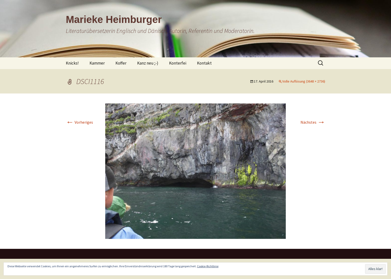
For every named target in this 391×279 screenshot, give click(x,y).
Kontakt (204, 63)
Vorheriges (79, 122)
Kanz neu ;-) (147, 63)
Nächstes (312, 122)
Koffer (120, 63)
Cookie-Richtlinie (207, 266)
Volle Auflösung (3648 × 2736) (303, 81)
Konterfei (177, 63)
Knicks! (72, 63)
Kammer (97, 63)
